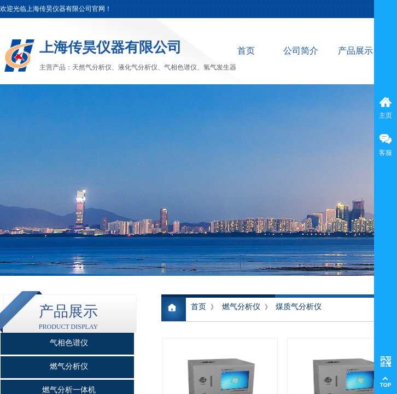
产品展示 (355, 50)
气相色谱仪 (69, 343)
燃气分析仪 (241, 307)
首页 (246, 50)
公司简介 (300, 50)
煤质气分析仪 (299, 307)
